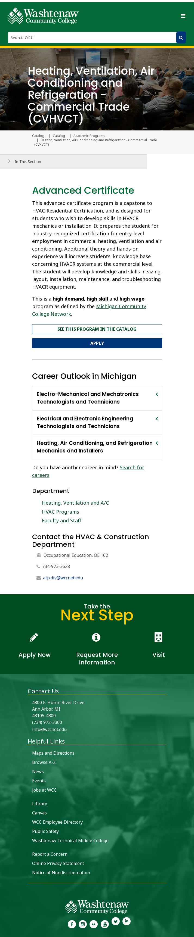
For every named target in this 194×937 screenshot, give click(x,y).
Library (39, 804)
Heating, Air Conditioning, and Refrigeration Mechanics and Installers (95, 446)
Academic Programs (89, 136)
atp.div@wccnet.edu (63, 578)
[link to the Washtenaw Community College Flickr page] (93, 923)
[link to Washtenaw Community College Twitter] (116, 923)
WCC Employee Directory (57, 822)
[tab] (97, 398)
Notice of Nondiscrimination (61, 873)
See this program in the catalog (97, 329)
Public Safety (45, 831)
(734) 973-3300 (47, 722)
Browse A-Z (44, 762)
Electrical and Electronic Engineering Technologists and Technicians (85, 422)
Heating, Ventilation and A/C (75, 502)
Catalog (59, 136)
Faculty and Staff (61, 520)
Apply (97, 343)
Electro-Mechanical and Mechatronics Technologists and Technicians (88, 398)
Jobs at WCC (44, 790)
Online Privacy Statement (58, 863)
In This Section (28, 161)
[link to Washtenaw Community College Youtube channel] (105, 923)
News (38, 771)
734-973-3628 (56, 566)
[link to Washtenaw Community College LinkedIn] (126, 923)
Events (39, 781)
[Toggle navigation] (183, 15)
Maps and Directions (53, 753)
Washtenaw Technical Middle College (70, 841)
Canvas (39, 813)
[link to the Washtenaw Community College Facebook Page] (71, 923)
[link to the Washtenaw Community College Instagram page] (83, 923)
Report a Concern (49, 854)
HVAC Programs (60, 511)
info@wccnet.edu (49, 729)
